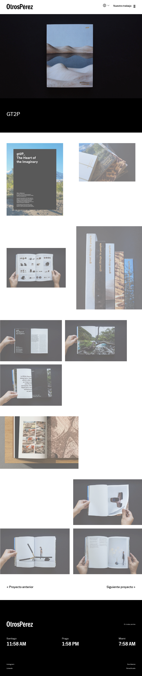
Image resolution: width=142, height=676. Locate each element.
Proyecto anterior (20, 587)
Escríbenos (131, 664)
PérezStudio (130, 668)
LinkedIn (10, 668)
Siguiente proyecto (121, 587)
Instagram (10, 664)
